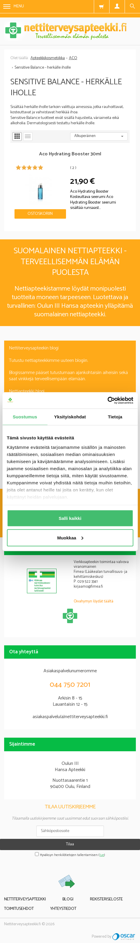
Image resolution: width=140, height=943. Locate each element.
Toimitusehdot (19, 908)
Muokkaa (70, 537)
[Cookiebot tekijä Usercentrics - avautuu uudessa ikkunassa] (107, 400)
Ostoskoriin (40, 213)
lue (101, 855)
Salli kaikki (70, 518)
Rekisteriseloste (106, 899)
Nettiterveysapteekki (25, 899)
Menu (13, 6)
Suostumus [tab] (25, 416)
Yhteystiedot (63, 908)
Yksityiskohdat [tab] (70, 416)
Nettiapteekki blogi (26, 391)
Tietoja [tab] (115, 416)
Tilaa (70, 844)
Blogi (67, 899)
